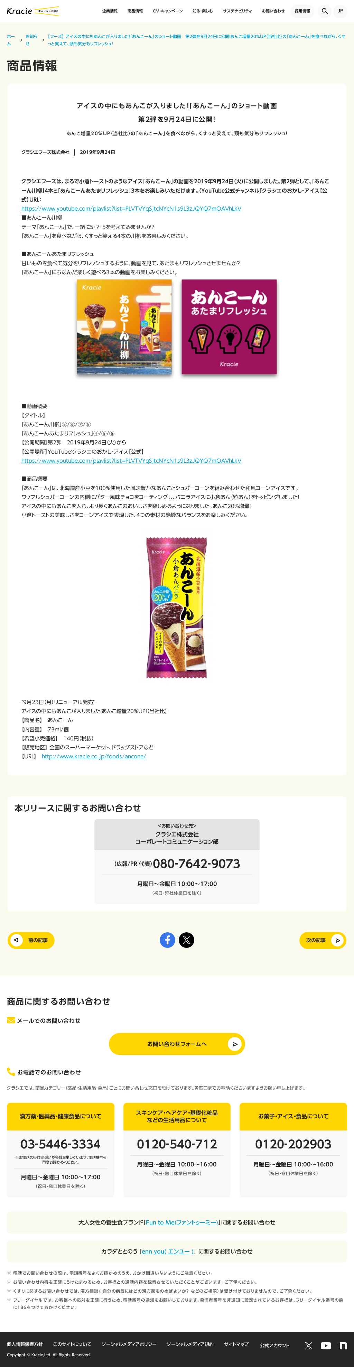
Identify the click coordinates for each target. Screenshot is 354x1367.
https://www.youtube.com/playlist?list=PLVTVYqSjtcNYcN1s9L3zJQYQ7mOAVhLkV (131, 208)
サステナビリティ (237, 11)
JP (340, 11)
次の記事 (316, 940)
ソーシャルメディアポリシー (129, 1344)
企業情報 (110, 11)
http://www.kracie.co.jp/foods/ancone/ (94, 756)
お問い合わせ (273, 11)
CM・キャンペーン (168, 11)
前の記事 (38, 940)
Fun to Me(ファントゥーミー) (182, 1222)
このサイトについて (72, 1344)
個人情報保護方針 (25, 1344)
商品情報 (135, 11)
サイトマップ (236, 1344)
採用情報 (302, 11)
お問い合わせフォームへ (177, 1044)
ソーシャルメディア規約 (190, 1344)
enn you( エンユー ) (168, 1251)
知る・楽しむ (203, 11)
